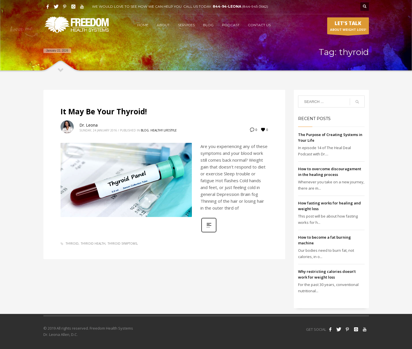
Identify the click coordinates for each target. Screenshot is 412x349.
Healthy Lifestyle (163, 130)
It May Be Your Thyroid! (104, 111)
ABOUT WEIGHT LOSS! (348, 27)
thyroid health (93, 243)
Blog (145, 130)
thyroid (72, 243)
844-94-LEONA (227, 6)
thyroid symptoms (122, 243)
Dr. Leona (88, 125)
